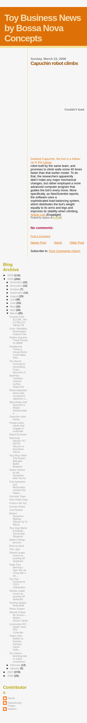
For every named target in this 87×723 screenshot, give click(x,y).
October (15, 289)
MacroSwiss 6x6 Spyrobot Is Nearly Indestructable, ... (18, 408)
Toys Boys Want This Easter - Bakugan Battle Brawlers (18, 461)
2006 (10, 675)
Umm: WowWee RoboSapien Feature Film (18, 331)
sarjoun (12, 708)
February (15, 665)
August (14, 296)
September (17, 292)
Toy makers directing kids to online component (18, 657)
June (13, 303)
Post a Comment (40, 236)
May (13, 306)
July (13, 299)
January (15, 668)
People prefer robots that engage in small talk (16, 427)
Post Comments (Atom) (64, 251)
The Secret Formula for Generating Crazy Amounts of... (18, 367)
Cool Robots (16, 509)
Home (58, 242)
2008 (10, 278)
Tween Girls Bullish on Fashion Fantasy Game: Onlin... (16, 642)
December (16, 282)
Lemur (47, 162)
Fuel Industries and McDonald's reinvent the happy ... (17, 487)
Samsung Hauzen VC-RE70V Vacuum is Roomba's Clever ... (17, 445)
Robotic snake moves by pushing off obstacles (17, 556)
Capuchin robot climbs (17, 418)
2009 (10, 275)
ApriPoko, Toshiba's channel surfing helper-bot (16, 381)
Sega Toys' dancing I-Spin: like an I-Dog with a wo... (17, 570)
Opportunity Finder (15, 704)
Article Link (38, 214)
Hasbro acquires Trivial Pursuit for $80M (18, 340)
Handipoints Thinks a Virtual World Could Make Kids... (18, 352)
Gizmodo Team (17, 496)
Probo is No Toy (17, 503)
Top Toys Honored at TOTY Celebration (17, 583)
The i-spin (14, 549)
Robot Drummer (18, 434)
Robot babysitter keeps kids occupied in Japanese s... (18, 394)
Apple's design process (17, 541)
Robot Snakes (17, 608)
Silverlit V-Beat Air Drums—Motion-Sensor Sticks (18, 616)
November (16, 285)
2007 (10, 671)
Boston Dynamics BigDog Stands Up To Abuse (18, 519)
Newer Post (38, 242)
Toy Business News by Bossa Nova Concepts (42, 28)
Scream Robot (17, 506)
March (14, 313)
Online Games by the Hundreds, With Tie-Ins (17, 474)
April (13, 310)
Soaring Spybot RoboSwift (17, 604)
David (11, 697)
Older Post (77, 242)
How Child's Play (18, 499)
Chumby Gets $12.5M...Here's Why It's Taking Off (18, 320)
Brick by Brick (16, 546)
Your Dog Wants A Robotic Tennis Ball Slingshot (18, 532)
